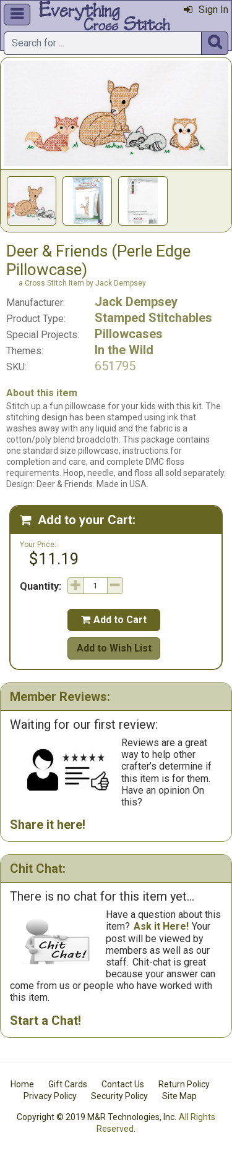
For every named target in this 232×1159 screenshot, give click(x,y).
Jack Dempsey (136, 301)
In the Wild (124, 349)
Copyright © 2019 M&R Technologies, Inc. (96, 1117)
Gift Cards (67, 1084)
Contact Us (122, 1084)
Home (22, 1084)
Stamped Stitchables (153, 317)
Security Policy (119, 1096)
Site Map (179, 1096)
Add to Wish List (114, 648)
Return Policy (184, 1084)
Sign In (206, 9)
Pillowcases (129, 333)
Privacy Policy (50, 1096)
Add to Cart (114, 620)
